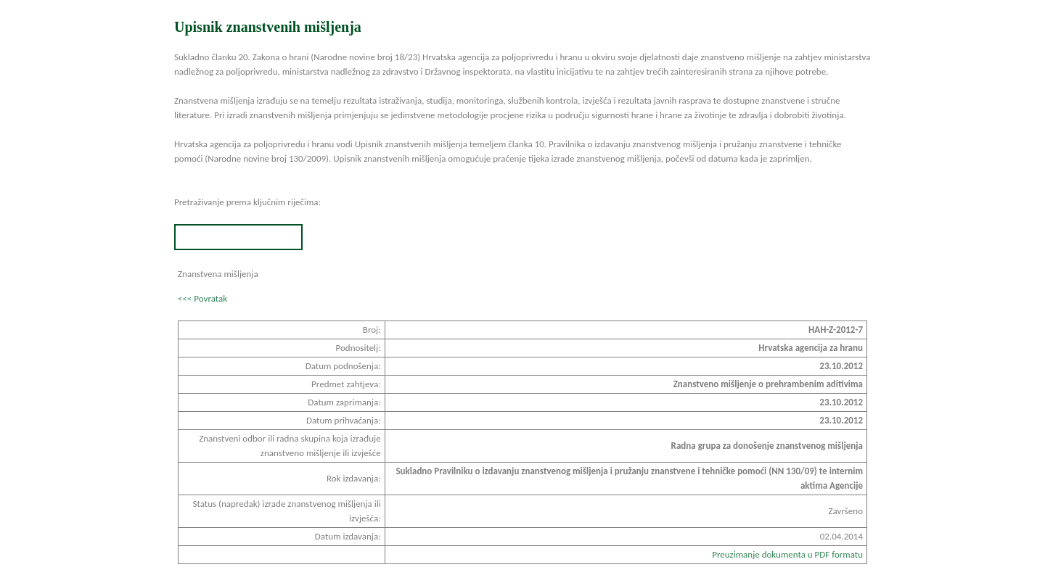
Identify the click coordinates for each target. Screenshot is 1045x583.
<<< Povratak (202, 298)
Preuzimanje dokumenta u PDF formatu (787, 554)
